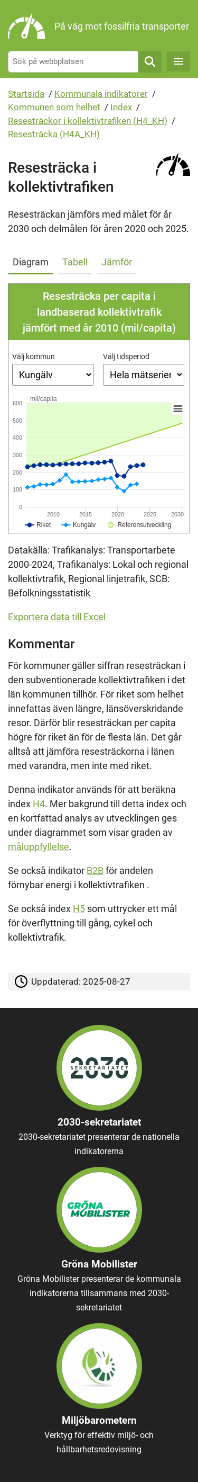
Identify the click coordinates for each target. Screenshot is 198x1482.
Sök (150, 62)
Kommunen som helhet (54, 107)
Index (121, 107)
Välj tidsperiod (126, 356)
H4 (39, 803)
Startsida (26, 93)
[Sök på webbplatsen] (73, 62)
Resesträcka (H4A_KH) (54, 134)
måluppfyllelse (38, 846)
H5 (79, 908)
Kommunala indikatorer (101, 93)
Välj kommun (33, 356)
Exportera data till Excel (57, 616)
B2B (95, 870)
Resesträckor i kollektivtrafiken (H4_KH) (87, 120)
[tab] (33, 260)
